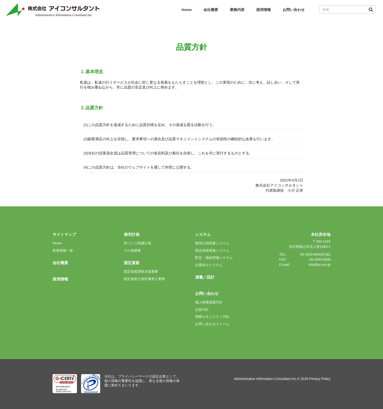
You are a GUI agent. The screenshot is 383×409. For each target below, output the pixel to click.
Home (186, 10)
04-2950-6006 (319, 259)
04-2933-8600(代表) (315, 254)
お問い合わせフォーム (212, 324)
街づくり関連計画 (137, 243)
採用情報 (263, 10)
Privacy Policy (319, 379)
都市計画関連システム (212, 243)
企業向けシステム (209, 265)
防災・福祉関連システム (214, 257)
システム (203, 234)
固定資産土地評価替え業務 (144, 279)
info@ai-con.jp (319, 265)
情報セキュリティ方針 (212, 317)
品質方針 (202, 309)
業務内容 (237, 10)
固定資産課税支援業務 (141, 271)
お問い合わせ (294, 10)
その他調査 (132, 250)
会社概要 (210, 10)
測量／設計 (205, 277)
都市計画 (131, 234)
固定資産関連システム (212, 250)
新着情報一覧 (63, 250)
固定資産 (131, 263)
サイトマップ (64, 234)
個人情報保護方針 (209, 302)
